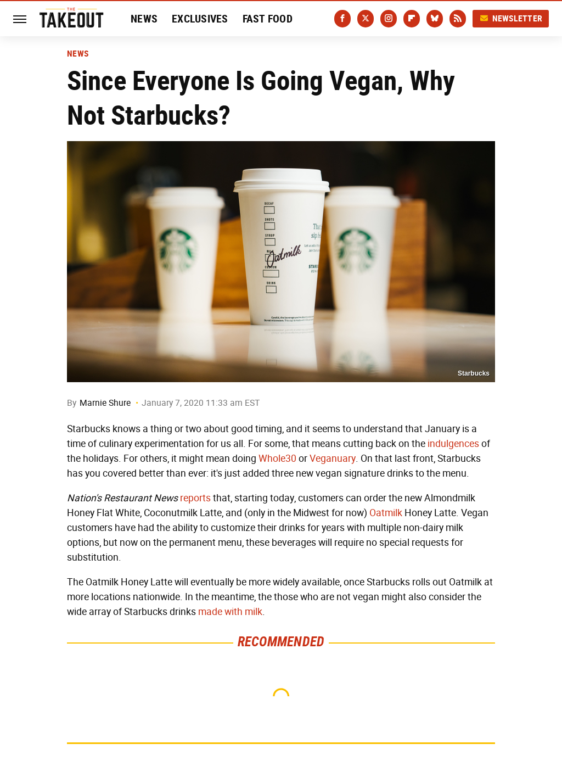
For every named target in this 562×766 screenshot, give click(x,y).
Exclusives (200, 18)
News (144, 18)
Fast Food (268, 18)
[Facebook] (342, 18)
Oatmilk (385, 513)
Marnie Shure (105, 403)
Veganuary (333, 458)
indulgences (453, 444)
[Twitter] (365, 18)
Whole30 (277, 458)
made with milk (230, 612)
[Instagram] (388, 18)
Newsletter (511, 18)
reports (195, 498)
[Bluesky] (434, 18)
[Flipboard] (411, 18)
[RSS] (457, 18)
